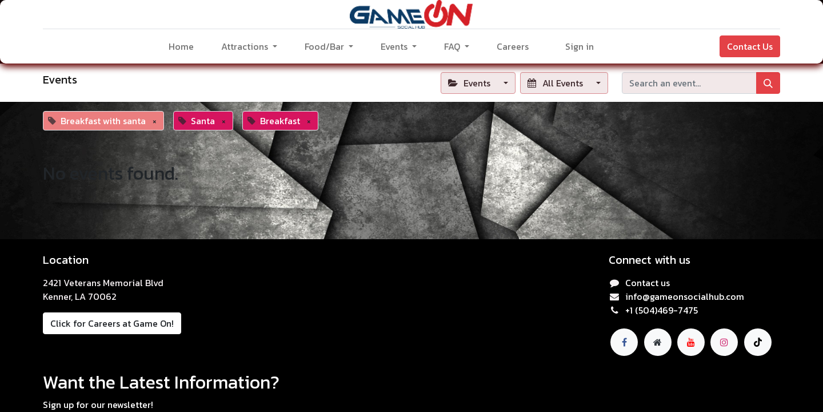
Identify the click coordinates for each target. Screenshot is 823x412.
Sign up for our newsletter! (98, 404)
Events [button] (470, 83)
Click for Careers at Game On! (112, 323)
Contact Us (750, 46)
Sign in (579, 46)
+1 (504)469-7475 (661, 310)
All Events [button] (556, 83)
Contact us (647, 283)
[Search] (768, 83)
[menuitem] (181, 46)
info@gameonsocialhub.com (684, 296)
